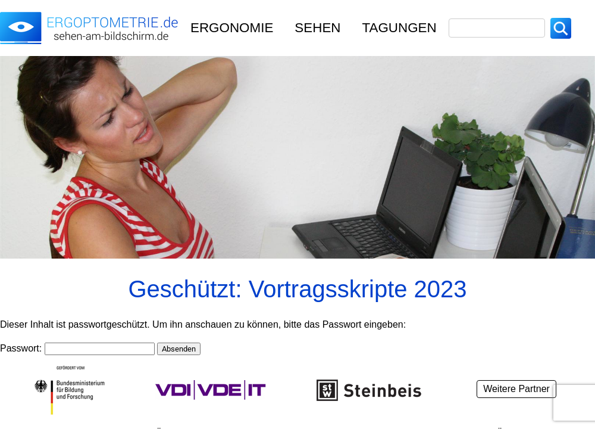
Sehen (317, 27)
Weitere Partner (516, 389)
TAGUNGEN (399, 27)
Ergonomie (231, 27)
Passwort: (77, 348)
